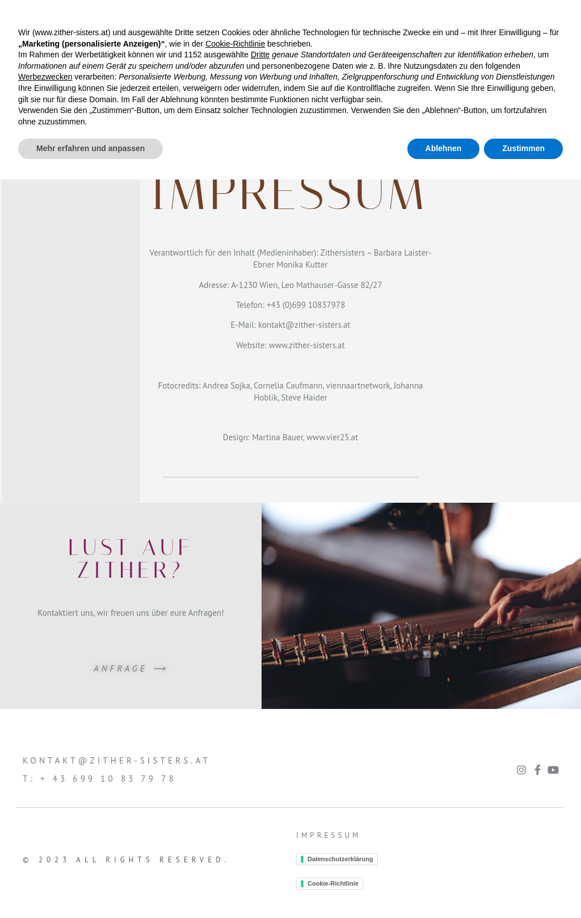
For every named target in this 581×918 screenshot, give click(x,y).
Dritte (260, 793)
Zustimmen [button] (523, 886)
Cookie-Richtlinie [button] (235, 782)
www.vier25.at (332, 437)
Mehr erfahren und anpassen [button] (90, 886)
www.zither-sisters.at (307, 345)
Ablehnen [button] (444, 886)
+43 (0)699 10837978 (306, 304)
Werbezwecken (45, 815)
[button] (290, 23)
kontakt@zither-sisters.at (304, 324)
